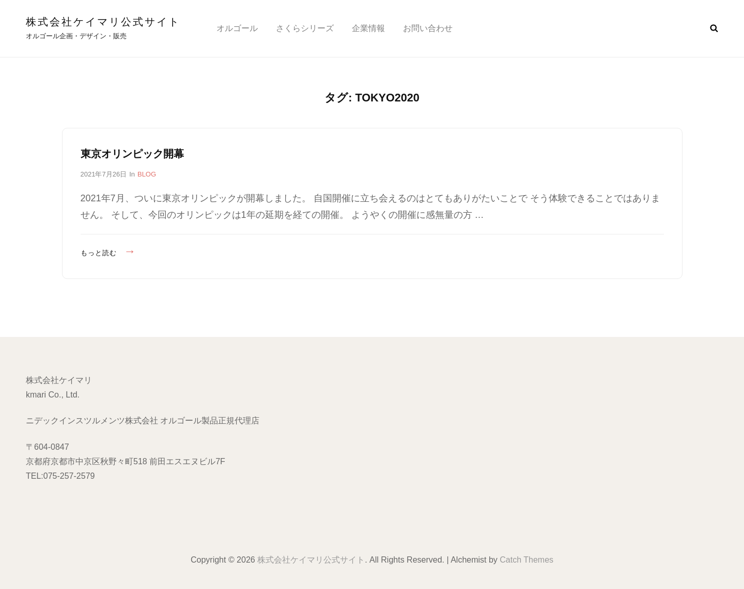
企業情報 (368, 28)
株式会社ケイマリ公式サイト (103, 21)
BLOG (146, 174)
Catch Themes (526, 559)
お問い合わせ (428, 28)
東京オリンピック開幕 (132, 153)
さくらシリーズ (305, 28)
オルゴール (237, 28)
